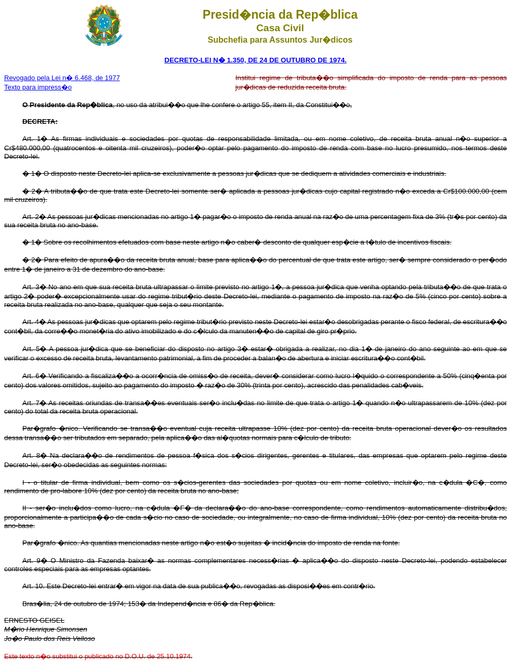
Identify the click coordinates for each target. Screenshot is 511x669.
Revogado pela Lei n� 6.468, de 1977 (62, 78)
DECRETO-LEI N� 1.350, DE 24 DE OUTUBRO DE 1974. (255, 60)
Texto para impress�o (38, 87)
